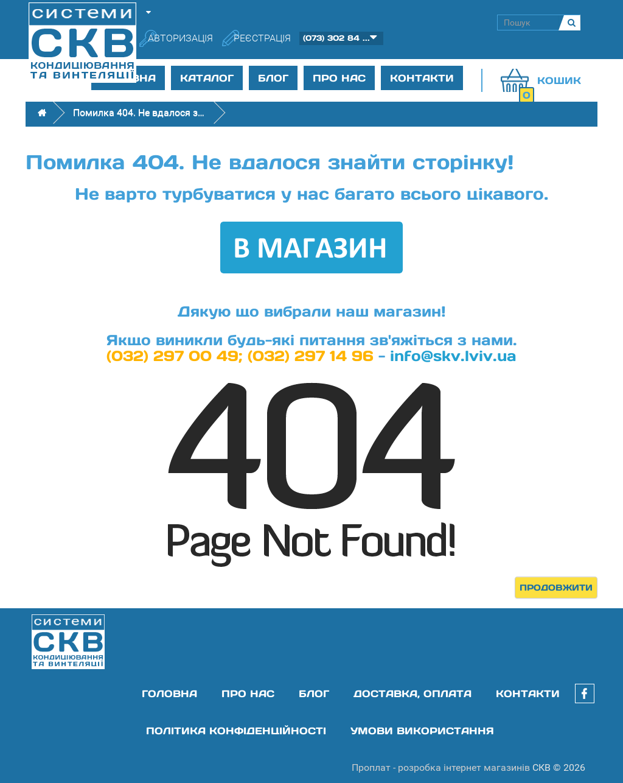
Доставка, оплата (412, 693)
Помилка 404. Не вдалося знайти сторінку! (140, 112)
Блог (273, 78)
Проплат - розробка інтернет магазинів (441, 767)
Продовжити (556, 587)
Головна (169, 693)
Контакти (422, 78)
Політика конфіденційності (236, 731)
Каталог (207, 78)
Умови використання (422, 731)
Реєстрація (262, 38)
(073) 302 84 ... (336, 38)
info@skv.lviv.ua (453, 355)
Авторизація (180, 38)
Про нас (339, 78)
